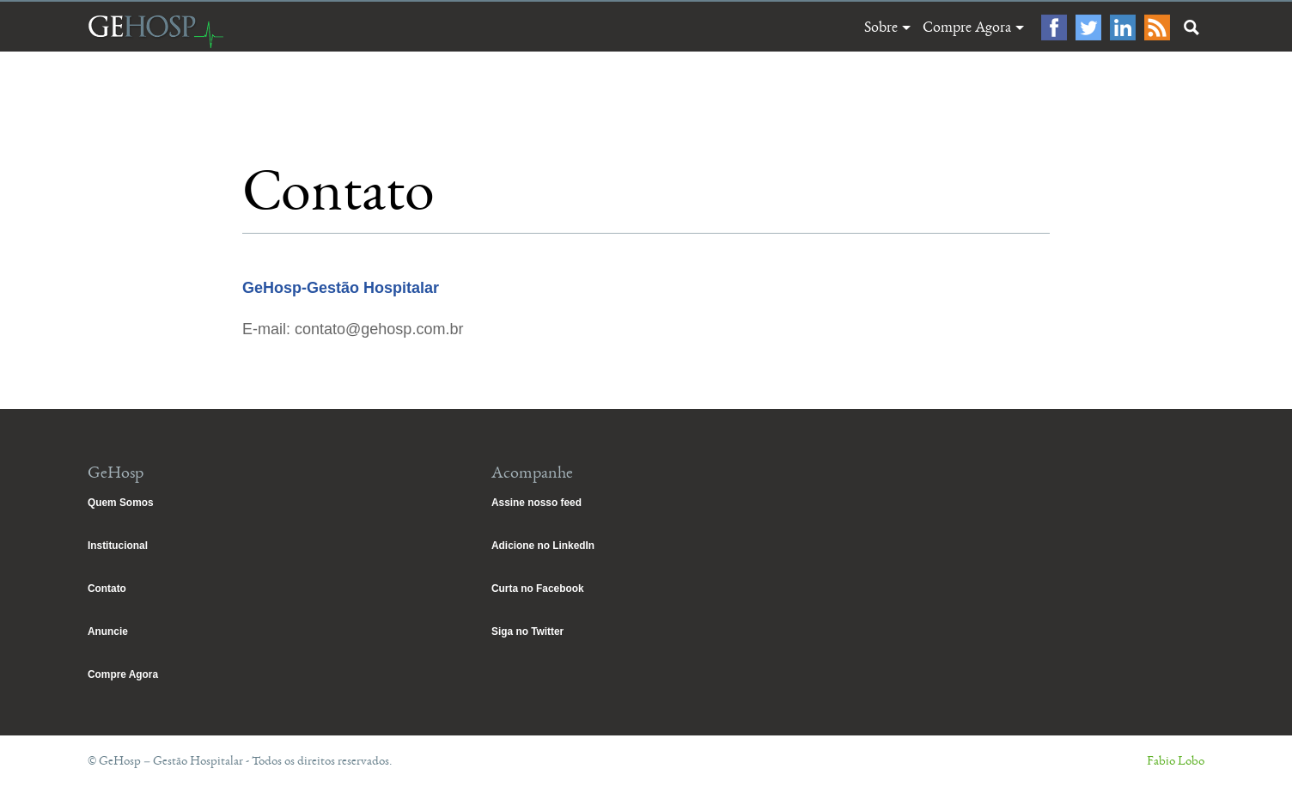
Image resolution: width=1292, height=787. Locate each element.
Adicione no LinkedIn (542, 546)
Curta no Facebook (537, 589)
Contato (107, 589)
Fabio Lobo (1175, 760)
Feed (1157, 27)
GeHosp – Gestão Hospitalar (155, 31)
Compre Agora (967, 27)
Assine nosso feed (536, 503)
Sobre (881, 27)
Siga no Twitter (527, 631)
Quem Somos (121, 503)
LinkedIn (1123, 27)
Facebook (1054, 27)
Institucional (118, 546)
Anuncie (108, 631)
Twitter (1088, 27)
